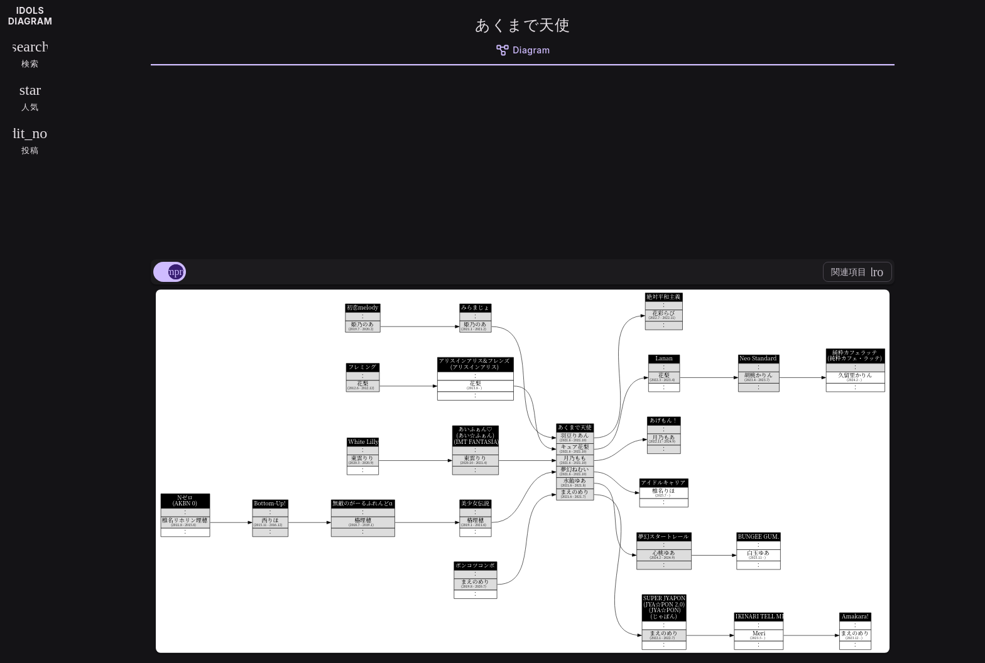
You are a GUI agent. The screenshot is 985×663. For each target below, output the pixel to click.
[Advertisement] (523, 160)
